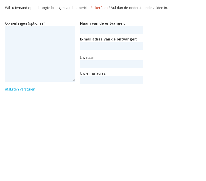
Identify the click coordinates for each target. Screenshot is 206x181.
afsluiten (12, 89)
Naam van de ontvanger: (102, 23)
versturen (27, 89)
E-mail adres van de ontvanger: (108, 39)
